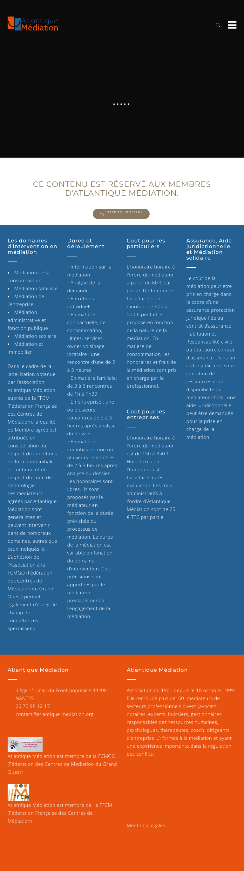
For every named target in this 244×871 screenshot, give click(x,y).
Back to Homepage (121, 213)
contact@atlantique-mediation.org (54, 714)
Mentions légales (146, 825)
